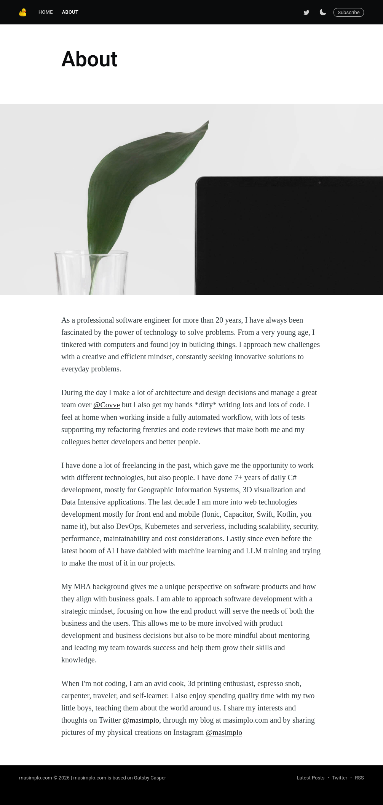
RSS (359, 777)
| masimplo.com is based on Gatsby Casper (118, 777)
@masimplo (141, 719)
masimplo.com (35, 777)
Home (45, 12)
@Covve (106, 404)
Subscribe (348, 12)
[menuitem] (45, 12)
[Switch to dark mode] (323, 12)
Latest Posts (310, 777)
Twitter (339, 777)
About (70, 12)
